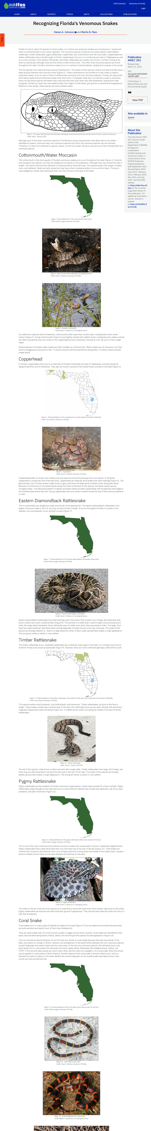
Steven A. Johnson (64, 32)
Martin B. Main (89, 32)
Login (143, 8)
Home (17, 14)
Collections (106, 14)
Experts (51, 14)
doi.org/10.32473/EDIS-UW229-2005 (138, 75)
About (33, 14)
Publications (130, 14)
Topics (69, 14)
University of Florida (137, 3)
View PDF (137, 100)
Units (86, 14)
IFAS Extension (120, 3)
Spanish (131, 117)
